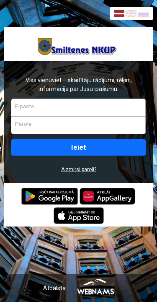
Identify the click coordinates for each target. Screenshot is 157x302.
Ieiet (78, 147)
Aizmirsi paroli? (78, 169)
